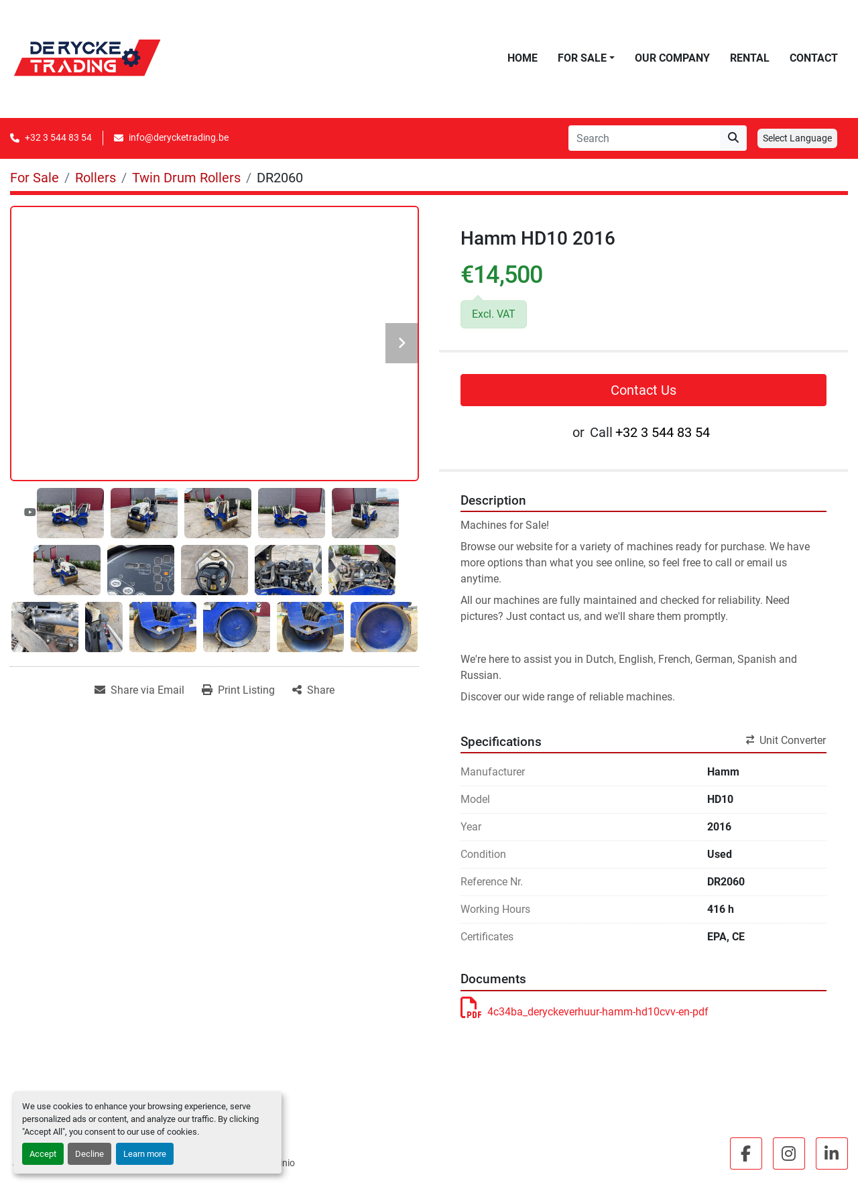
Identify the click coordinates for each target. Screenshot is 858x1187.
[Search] (644, 138)
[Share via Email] (139, 690)
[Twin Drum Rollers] (186, 178)
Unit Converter (786, 740)
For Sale (582, 58)
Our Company (672, 58)
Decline (89, 1154)
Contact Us (643, 390)
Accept (42, 1154)
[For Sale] (34, 178)
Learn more (144, 1154)
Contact (814, 58)
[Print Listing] (238, 690)
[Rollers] (95, 178)
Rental (750, 58)
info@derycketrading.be (179, 137)
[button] (586, 58)
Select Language (797, 138)
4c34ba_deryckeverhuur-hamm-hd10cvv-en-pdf (585, 1011)
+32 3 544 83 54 (58, 137)
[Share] (313, 690)
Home (522, 58)
